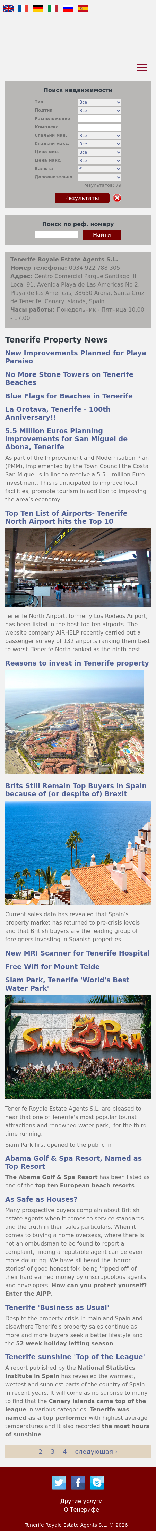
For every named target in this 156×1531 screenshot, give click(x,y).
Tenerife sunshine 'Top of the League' (75, 1357)
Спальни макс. (52, 143)
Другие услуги (81, 1501)
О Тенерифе (81, 1509)
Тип (39, 101)
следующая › (96, 1451)
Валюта (44, 168)
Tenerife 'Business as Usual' (57, 1308)
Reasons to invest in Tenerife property (77, 663)
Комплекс (46, 126)
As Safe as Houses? (41, 1199)
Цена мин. (47, 152)
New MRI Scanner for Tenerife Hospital (77, 953)
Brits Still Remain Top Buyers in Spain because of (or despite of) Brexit (76, 790)
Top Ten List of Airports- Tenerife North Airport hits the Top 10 (66, 517)
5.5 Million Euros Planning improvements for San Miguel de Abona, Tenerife (66, 439)
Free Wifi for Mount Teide (52, 967)
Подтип (44, 110)
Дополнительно (53, 177)
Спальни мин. (51, 135)
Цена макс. (48, 160)
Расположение (52, 118)
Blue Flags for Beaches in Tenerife (69, 396)
